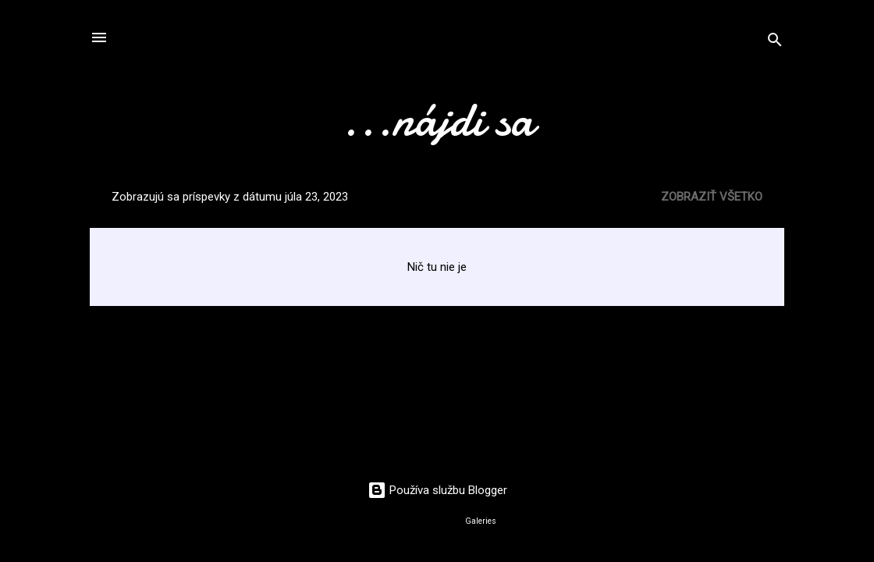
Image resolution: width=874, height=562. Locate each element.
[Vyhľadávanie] (775, 42)
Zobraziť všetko (711, 197)
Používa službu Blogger (437, 490)
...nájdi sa (437, 119)
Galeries (480, 521)
